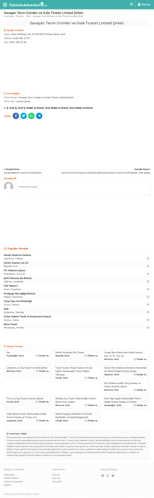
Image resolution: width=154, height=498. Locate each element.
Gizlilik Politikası (11, 478)
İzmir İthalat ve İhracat (56, 108)
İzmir (28, 16)
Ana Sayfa (9, 16)
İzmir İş (13, 108)
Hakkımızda (9, 475)
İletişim (7, 485)
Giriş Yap (56, 478)
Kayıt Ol (55, 475)
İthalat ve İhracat (35, 108)
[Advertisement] (77, 68)
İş (7, 108)
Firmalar (20, 16)
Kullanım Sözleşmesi (13, 482)
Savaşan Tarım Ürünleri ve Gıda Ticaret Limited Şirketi (58, 16)
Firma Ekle (57, 482)
